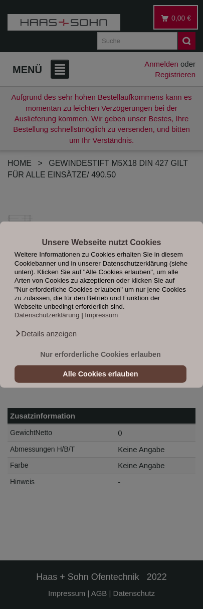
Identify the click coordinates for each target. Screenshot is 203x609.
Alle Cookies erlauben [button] (100, 374)
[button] (46, 334)
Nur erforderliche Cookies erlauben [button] (100, 354)
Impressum (101, 315)
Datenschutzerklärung (47, 315)
